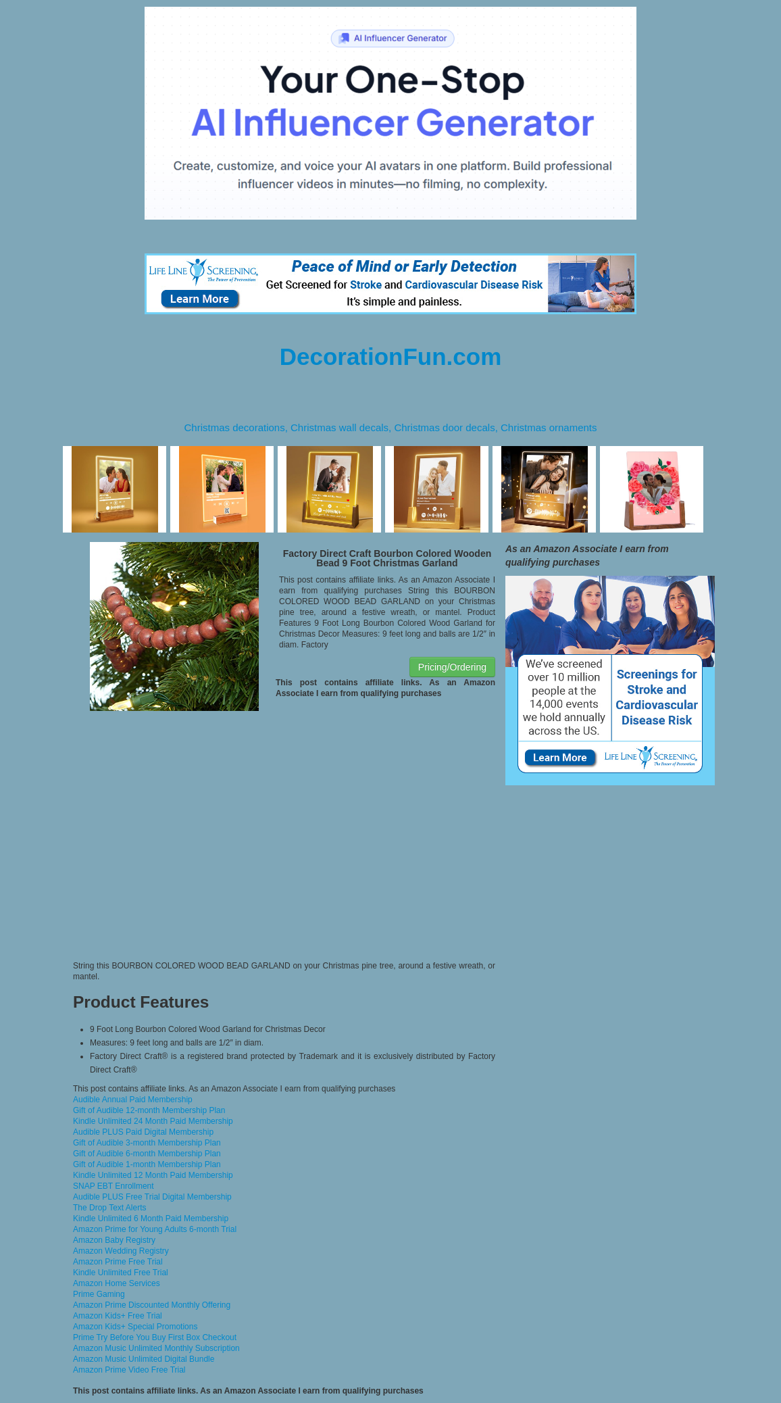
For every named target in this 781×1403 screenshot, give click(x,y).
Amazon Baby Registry (114, 1240)
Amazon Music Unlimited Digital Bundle (143, 1359)
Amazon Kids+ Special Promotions (135, 1326)
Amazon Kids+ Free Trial (117, 1316)
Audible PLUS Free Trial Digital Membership (152, 1197)
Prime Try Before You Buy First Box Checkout (154, 1337)
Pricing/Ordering (452, 667)
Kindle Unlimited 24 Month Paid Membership (153, 1121)
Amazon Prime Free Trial (118, 1261)
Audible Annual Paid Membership (133, 1099)
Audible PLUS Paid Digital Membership (143, 1132)
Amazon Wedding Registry (121, 1251)
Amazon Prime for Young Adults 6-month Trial (154, 1229)
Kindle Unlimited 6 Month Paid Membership (150, 1218)
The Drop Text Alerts (110, 1207)
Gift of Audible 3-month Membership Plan (147, 1143)
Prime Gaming (99, 1294)
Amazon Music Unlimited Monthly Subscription (156, 1348)
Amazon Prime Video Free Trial (129, 1370)
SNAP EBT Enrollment (113, 1186)
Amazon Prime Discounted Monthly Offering (151, 1305)
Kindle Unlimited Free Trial (120, 1272)
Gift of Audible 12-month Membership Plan (149, 1110)
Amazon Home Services (116, 1283)
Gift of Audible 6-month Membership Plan (147, 1153)
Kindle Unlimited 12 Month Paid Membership (153, 1175)
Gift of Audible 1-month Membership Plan (147, 1164)
